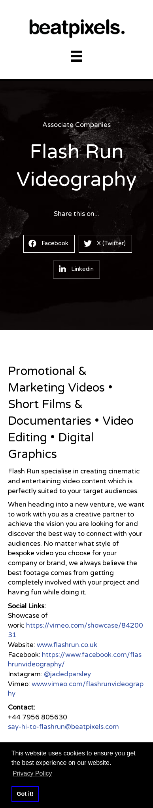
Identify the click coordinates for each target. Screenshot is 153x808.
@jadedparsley (67, 674)
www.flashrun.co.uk (67, 645)
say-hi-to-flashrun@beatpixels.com (63, 727)
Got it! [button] (25, 794)
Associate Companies (76, 125)
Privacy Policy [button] (32, 773)
